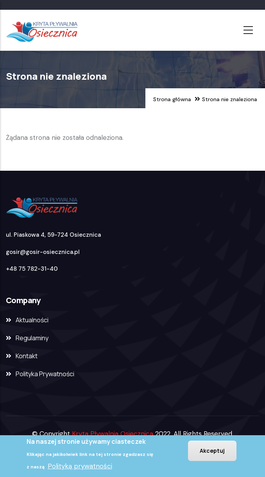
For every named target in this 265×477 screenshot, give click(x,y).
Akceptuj (212, 450)
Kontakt (27, 356)
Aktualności (32, 320)
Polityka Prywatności (45, 374)
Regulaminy (32, 338)
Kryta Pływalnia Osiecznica (112, 433)
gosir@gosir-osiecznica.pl (43, 252)
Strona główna (172, 99)
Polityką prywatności (80, 466)
